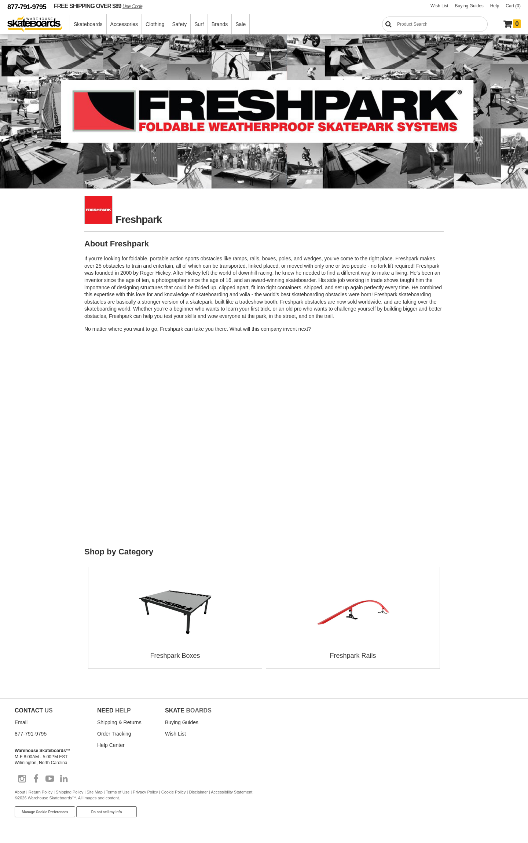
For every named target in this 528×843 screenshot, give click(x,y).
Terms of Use (118, 792)
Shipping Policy (69, 792)
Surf (199, 24)
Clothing (155, 24)
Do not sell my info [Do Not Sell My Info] (106, 812)
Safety (179, 24)
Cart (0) (513, 5)
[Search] (435, 24)
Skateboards (88, 24)
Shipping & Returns (119, 722)
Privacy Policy (145, 792)
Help (494, 5)
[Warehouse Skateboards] (38, 24)
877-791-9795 (26, 7)
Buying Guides (469, 5)
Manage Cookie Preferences (45, 812)
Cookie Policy (173, 792)
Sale (240, 24)
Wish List (439, 5)
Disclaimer (198, 792)
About (20, 792)
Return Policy (40, 792)
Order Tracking (114, 734)
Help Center (111, 745)
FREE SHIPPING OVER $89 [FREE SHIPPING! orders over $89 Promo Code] (98, 6)
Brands (220, 24)
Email (21, 722)
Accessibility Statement (231, 792)
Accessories (124, 24)
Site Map (94, 792)
